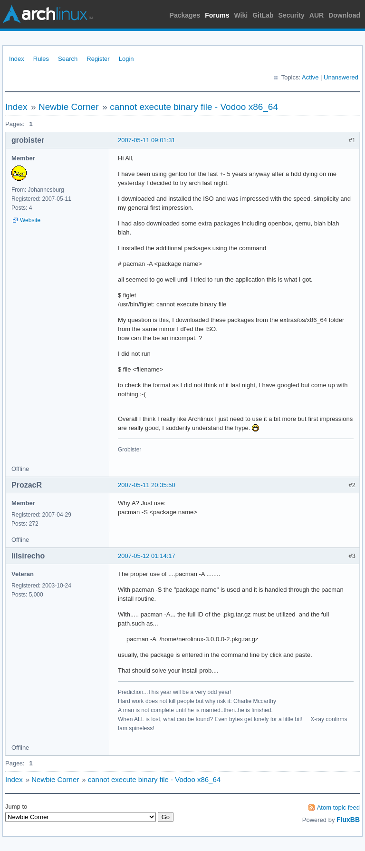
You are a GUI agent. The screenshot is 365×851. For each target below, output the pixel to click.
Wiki (241, 15)
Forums (217, 15)
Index (16, 58)
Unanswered (341, 77)
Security (292, 15)
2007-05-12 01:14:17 (146, 555)
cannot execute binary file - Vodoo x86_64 (194, 107)
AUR (316, 15)
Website (30, 220)
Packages (185, 15)
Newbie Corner (68, 107)
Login (126, 58)
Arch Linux (47, 14)
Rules (41, 58)
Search (67, 58)
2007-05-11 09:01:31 (146, 140)
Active (310, 77)
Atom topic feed (338, 807)
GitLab (262, 15)
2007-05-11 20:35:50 (146, 485)
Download (344, 15)
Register (97, 58)
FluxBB (348, 819)
